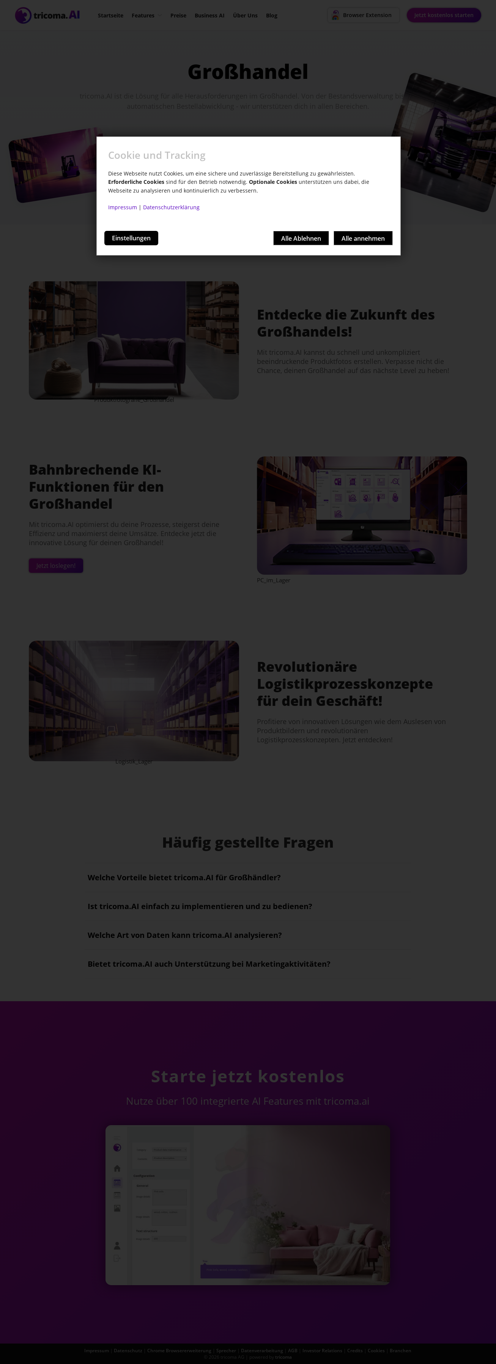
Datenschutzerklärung (171, 207)
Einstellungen (131, 238)
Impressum (122, 207)
